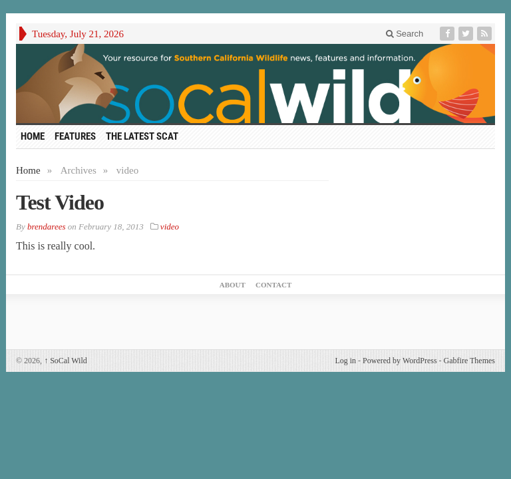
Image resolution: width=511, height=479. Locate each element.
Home (28, 170)
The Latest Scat (142, 136)
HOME (33, 136)
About (233, 285)
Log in (345, 360)
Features (75, 136)
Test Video (60, 202)
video (169, 227)
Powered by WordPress (399, 360)
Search (405, 34)
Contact (273, 285)
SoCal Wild (65, 360)
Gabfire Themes (469, 360)
